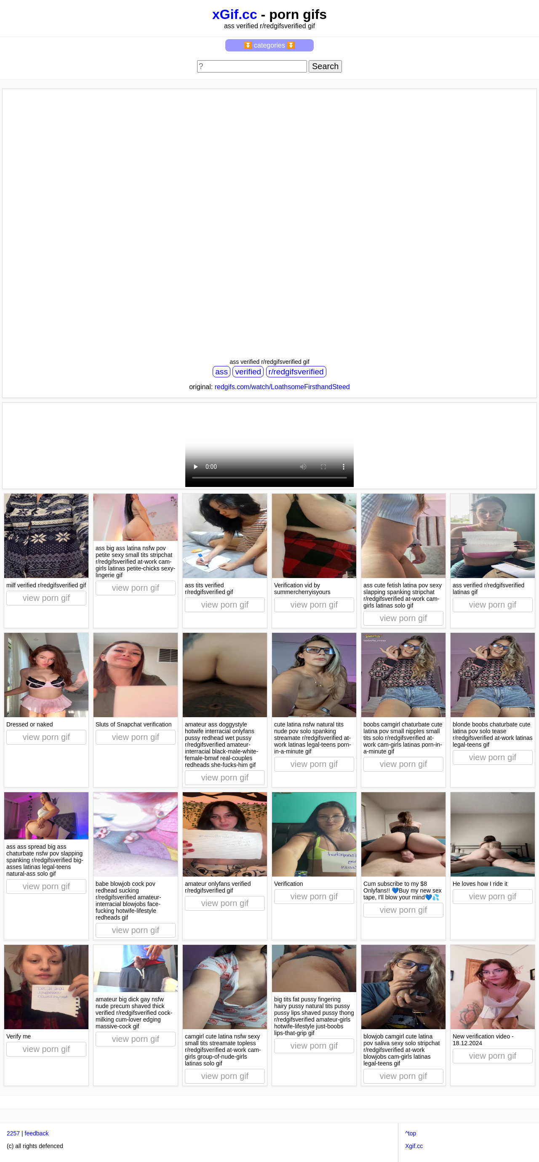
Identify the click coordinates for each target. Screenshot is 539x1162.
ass (221, 371)
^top (410, 1133)
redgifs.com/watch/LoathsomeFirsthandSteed (282, 386)
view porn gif (46, 598)
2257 (13, 1133)
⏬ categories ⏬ (270, 45)
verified (248, 371)
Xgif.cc (414, 1146)
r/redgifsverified (296, 371)
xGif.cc (234, 14)
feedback (37, 1133)
